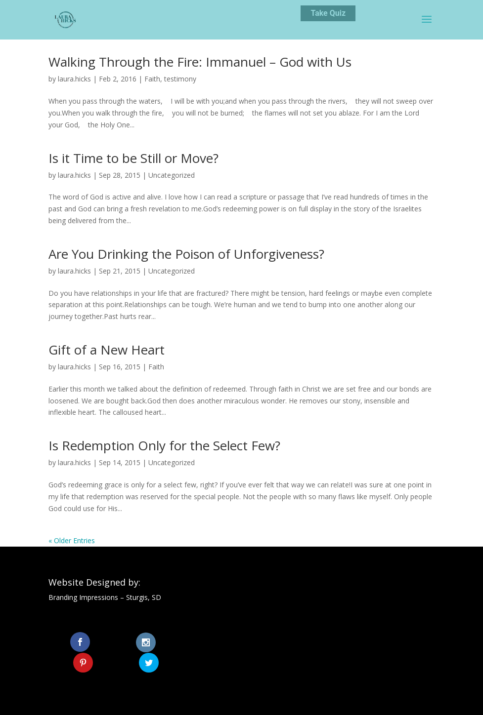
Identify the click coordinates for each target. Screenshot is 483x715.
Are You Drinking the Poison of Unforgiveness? (186, 254)
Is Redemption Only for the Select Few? (164, 445)
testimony (180, 78)
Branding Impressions (83, 597)
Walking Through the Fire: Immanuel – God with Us (199, 62)
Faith (152, 78)
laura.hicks (74, 78)
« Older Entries (71, 540)
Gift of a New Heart (106, 349)
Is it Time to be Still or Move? (133, 158)
